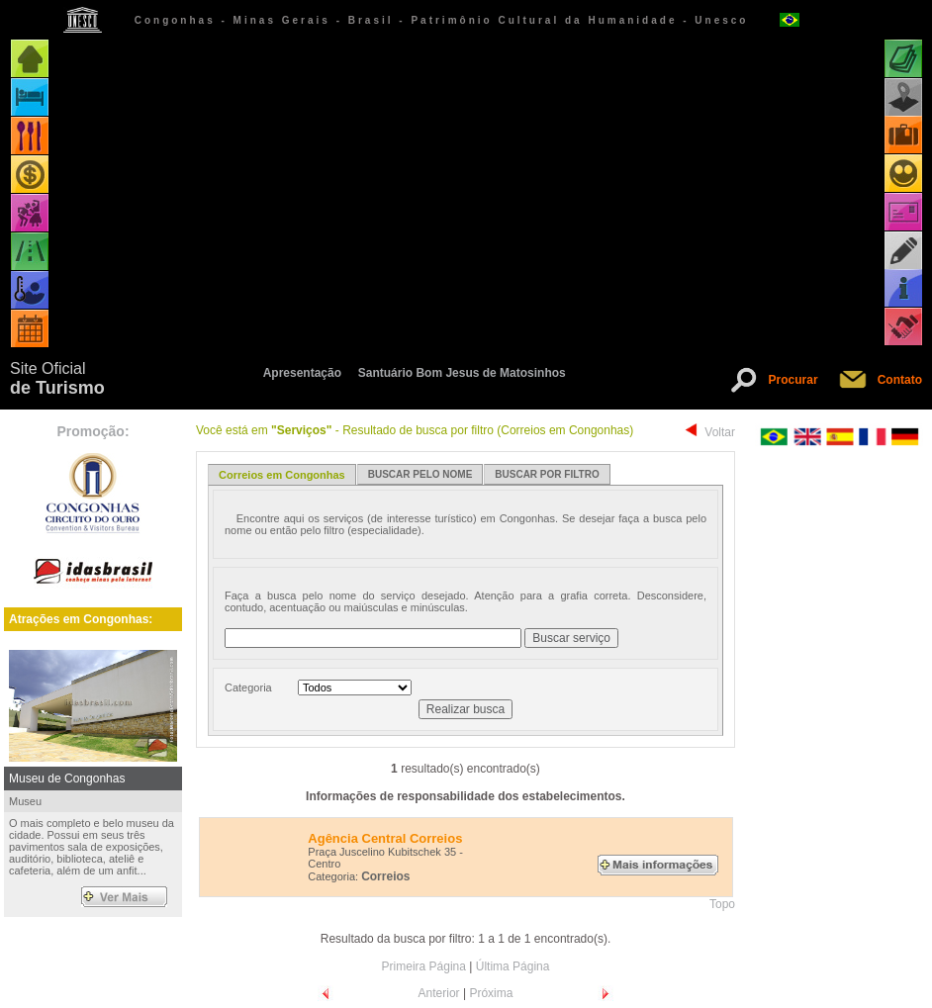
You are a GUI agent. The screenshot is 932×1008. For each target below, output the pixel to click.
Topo (722, 904)
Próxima (491, 993)
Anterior (439, 993)
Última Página (513, 966)
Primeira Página (424, 966)
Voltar (719, 432)
